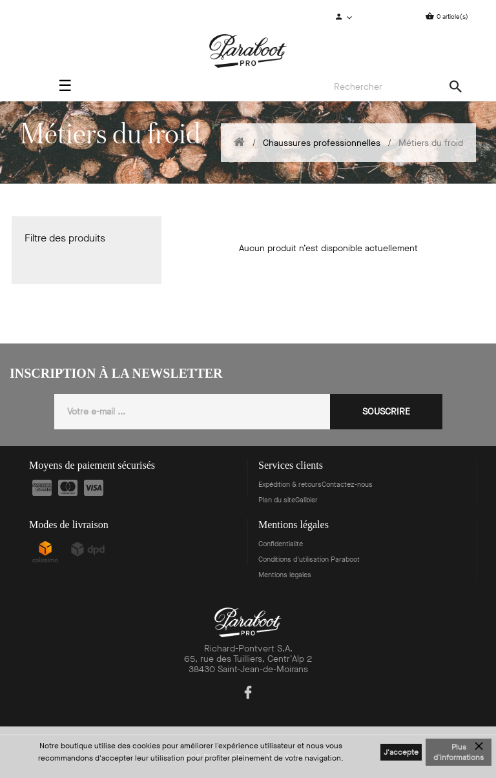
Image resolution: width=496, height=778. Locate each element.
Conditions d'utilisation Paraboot (309, 559)
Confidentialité (280, 544)
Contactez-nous (347, 484)
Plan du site (276, 500)
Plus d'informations (458, 752)
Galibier (306, 500)
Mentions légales (284, 575)
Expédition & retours (290, 484)
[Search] (394, 87)
